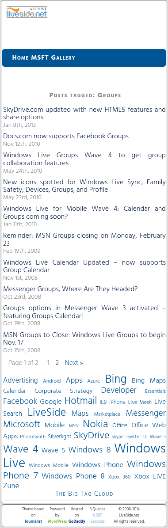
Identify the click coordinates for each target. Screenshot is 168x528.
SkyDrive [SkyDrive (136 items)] (92, 436)
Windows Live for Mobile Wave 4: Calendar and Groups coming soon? (84, 213)
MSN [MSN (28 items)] (74, 426)
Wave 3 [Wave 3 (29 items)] (158, 437)
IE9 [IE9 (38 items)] (103, 402)
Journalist (33, 522)
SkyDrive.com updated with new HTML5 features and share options (84, 114)
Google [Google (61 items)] (51, 402)
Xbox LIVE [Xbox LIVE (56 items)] (150, 476)
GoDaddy (77, 522)
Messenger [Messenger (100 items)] (146, 413)
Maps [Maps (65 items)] (80, 414)
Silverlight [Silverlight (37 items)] (59, 437)
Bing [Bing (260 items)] (116, 379)
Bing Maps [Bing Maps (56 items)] (149, 381)
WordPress (57, 522)
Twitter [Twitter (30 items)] (133, 437)
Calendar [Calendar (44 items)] (14, 391)
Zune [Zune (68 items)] (11, 486)
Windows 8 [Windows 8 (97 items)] (89, 450)
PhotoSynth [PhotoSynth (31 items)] (33, 437)
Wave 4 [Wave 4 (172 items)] (20, 449)
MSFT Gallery (53, 58)
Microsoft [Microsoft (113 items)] (21, 425)
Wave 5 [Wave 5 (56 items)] (53, 450)
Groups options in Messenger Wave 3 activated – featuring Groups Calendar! (84, 312)
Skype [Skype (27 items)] (117, 437)
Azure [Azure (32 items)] (93, 381)
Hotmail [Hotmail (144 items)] (81, 401)
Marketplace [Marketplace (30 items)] (107, 414)
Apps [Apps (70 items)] (74, 381)
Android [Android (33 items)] (52, 381)
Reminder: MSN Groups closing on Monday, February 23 (84, 240)
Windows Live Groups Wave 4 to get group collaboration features (84, 159)
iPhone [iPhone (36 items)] (117, 402)
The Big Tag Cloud (84, 494)
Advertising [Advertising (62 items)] (20, 381)
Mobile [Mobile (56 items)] (54, 425)
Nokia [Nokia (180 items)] (95, 424)
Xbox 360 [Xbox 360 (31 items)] (119, 477)
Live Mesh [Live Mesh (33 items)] (140, 402)
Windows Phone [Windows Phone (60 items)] (97, 465)
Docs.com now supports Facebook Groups (66, 136)
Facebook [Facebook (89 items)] (20, 401)
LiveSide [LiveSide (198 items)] (46, 413)
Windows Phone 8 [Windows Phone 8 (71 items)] (73, 476)
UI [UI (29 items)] (145, 437)
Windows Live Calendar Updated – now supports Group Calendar (84, 267)
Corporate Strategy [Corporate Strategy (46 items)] (63, 391)
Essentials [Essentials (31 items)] (155, 391)
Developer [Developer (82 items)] (119, 390)
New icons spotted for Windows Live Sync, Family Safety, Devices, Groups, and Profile (84, 186)
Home (20, 58)
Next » (74, 363)
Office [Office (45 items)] (119, 426)
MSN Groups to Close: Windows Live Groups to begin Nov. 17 (84, 339)
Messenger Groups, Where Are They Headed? (70, 289)
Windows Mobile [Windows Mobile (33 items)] (49, 465)
